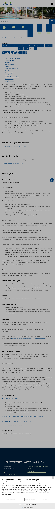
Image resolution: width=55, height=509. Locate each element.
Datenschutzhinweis (31, 504)
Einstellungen (30, 499)
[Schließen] (53, 477)
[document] (27, 488)
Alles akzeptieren (11, 499)
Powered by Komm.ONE (28, 507)
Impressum (22, 504)
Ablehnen (46, 499)
